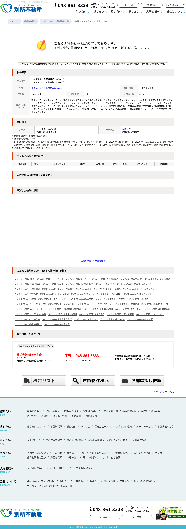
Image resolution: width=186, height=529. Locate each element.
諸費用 (158, 452)
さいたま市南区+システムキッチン (138, 288)
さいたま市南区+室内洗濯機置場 (57, 319)
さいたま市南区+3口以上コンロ (54, 293)
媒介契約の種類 (142, 452)
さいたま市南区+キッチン (82, 293)
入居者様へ (153, 11)
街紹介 (93, 481)
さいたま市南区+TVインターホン (29, 309)
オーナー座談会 (144, 426)
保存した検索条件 (150, 411)
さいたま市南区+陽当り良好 (91, 314)
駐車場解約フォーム (86, 468)
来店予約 (151, 5)
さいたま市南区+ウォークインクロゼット (94, 304)
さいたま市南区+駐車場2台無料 (98, 309)
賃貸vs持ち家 (139, 439)
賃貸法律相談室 (165, 426)
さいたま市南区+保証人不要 (140, 319)
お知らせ (64, 481)
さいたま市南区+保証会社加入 (28, 324)
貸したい (98, 11)
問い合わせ (128, 5)
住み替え (57, 452)
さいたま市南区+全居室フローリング (84, 299)
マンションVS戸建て (117, 439)
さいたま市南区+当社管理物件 (156, 309)
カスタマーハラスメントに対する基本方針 (49, 485)
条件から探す (34, 411)
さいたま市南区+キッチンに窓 (138, 293)
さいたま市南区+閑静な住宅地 (120, 314)
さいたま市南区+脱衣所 (131, 278)
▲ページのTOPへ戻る (164, 391)
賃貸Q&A (71, 426)
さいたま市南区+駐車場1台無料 (62, 314)
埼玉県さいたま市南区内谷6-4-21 (46, 88)
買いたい (116, 11)
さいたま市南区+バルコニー (109, 293)
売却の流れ (72, 457)
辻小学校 (52, 128)
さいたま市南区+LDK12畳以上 (150, 314)
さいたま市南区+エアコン (115, 299)
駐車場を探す (90, 411)
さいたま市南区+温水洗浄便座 (79, 283)
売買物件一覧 (34, 439)
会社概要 (32, 481)
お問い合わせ (108, 481)
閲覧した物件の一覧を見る (93, 260)
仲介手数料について (100, 452)
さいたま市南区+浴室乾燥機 (157, 278)
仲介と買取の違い (36, 457)
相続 (82, 452)
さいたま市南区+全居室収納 (61, 304)
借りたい (81, 11)
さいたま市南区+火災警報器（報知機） (64, 309)
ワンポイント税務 (122, 426)
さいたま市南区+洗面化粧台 (27, 288)
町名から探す (71, 411)
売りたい (134, 11)
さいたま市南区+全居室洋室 (27, 319)
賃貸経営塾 (56, 426)
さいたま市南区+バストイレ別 (50, 278)
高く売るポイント (92, 457)
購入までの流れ (75, 439)
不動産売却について (37, 452)
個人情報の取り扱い (144, 481)
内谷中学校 (127, 128)
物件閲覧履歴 (129, 411)
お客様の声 (79, 481)
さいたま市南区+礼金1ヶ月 (112, 319)
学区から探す (53, 411)
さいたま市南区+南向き (25, 299)
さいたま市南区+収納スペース (154, 304)
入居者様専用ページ (175, 5)
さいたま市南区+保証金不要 (57, 324)
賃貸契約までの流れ (37, 415)
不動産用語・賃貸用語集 (84, 415)
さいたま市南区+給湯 (24, 278)
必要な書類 (56, 457)
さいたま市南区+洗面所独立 (27, 283)
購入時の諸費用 (54, 439)
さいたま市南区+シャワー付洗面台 (58, 288)
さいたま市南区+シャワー (77, 278)
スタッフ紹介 (48, 481)
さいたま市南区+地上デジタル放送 (30, 314)
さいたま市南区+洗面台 (53, 283)
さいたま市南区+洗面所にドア (138, 283)
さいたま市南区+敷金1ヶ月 (86, 319)
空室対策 (85, 426)
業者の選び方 (122, 452)
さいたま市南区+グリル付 (26, 293)
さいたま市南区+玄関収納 (127, 304)
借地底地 (71, 452)
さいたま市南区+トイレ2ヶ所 (108, 283)
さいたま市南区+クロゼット (141, 299)
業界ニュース (102, 426)
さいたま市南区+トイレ (86, 288)
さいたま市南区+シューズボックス (30, 304)
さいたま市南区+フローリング (52, 299)
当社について (174, 11)
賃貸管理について (36, 426)
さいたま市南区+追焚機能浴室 (105, 278)
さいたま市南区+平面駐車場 (128, 309)
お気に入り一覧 (109, 411)
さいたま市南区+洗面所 (110, 288)
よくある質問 (60, 415)
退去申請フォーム (62, 468)
